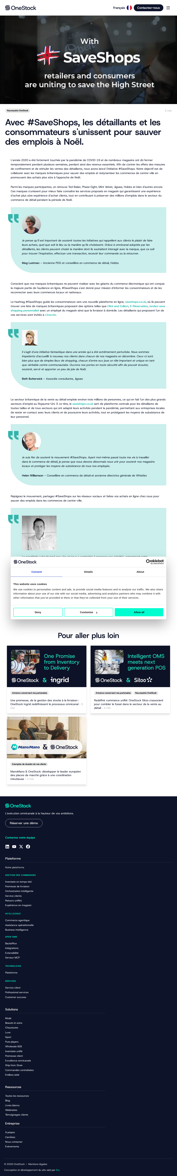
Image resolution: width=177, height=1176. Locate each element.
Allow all (139, 612)
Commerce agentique (17, 920)
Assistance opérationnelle (19, 925)
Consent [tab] (36, 571)
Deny (38, 612)
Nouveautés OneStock (17, 110)
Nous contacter (13, 1141)
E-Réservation (139, 306)
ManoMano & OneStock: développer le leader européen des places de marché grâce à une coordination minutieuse (45, 775)
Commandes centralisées (19, 1070)
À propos (10, 1132)
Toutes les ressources (17, 1095)
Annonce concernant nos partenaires (29, 692)
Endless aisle (12, 1074)
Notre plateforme (14, 867)
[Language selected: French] (121, 7)
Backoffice (11, 943)
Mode (8, 1018)
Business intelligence (16, 929)
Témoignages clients (16, 1114)
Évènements (12, 1146)
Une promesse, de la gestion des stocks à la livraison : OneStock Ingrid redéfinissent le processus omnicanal (46, 704)
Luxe (8, 1032)
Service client (12, 987)
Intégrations (11, 948)
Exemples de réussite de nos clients (29, 764)
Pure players (11, 1041)
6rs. (58, 1170)
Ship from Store (13, 1065)
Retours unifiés (13, 900)
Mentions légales (37, 1164)
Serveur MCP (12, 957)
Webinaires (11, 1110)
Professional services (17, 992)
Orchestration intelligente (19, 891)
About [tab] (140, 571)
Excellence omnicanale (18, 1060)
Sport (8, 1037)
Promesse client (14, 1055)
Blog (7, 1100)
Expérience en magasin (18, 905)
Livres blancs (12, 1105)
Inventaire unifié (13, 1051)
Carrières (10, 1137)
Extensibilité (11, 952)
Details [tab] (88, 571)
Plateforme (11, 972)
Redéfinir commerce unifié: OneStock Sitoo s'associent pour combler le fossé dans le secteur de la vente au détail (128, 704)
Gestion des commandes (20, 875)
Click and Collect (117, 306)
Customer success (15, 997)
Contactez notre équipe (20, 837)
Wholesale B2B (13, 1046)
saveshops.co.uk (135, 302)
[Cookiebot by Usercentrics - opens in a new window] (148, 561)
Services (10, 981)
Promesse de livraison (17, 886)
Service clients (13, 895)
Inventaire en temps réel (18, 881)
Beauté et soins (13, 1022)
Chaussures (11, 1027)
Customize (88, 612)
